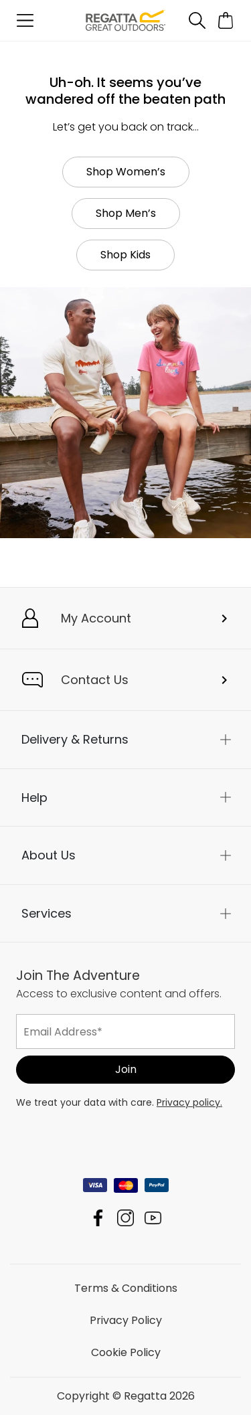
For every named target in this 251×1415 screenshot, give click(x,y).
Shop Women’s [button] (125, 171)
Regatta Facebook (98, 1218)
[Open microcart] (226, 20)
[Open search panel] (196, 20)
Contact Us (95, 679)
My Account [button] (96, 618)
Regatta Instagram (125, 1218)
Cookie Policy (126, 1352)
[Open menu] (25, 20)
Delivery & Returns (75, 739)
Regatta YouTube (153, 1218)
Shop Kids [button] (125, 254)
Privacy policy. (189, 1102)
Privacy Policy (126, 1320)
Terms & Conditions (125, 1288)
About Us (48, 855)
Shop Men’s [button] (126, 213)
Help (34, 797)
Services (46, 913)
